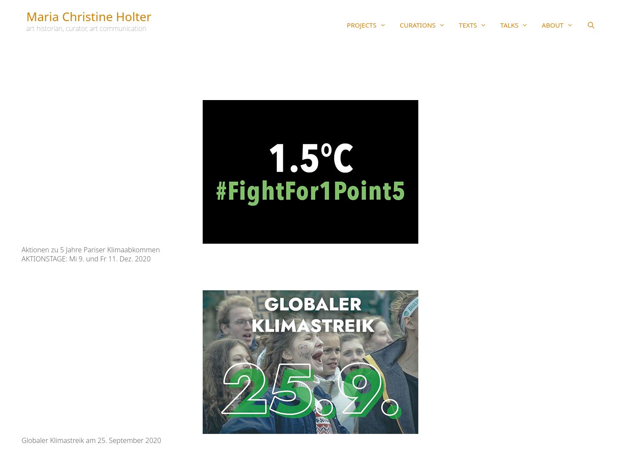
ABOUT (561, 25)
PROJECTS (370, 25)
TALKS (517, 25)
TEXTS (476, 25)
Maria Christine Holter (88, 16)
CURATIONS (426, 25)
